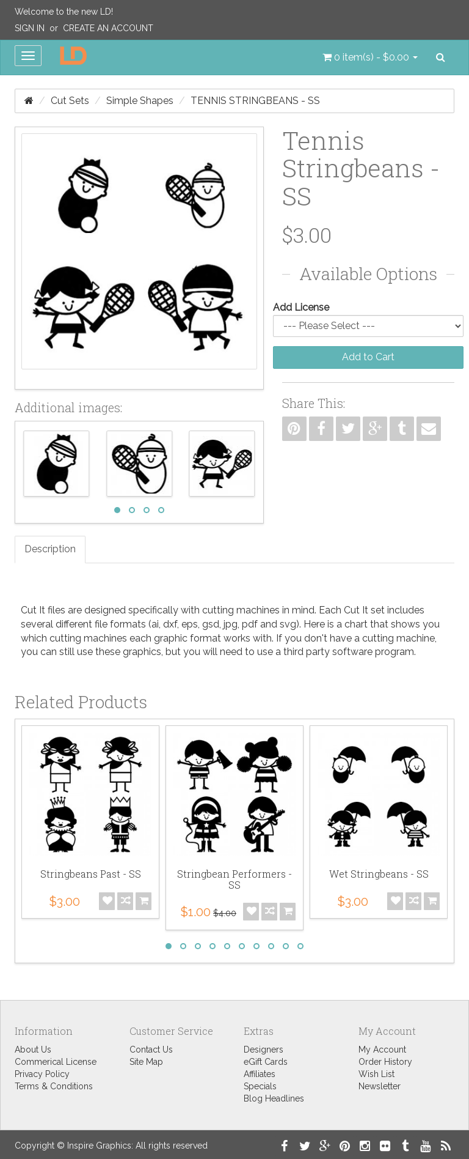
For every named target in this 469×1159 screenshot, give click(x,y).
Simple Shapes (139, 100)
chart (356, 624)
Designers (263, 1049)
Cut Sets (70, 100)
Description (50, 549)
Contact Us (151, 1049)
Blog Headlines (274, 1098)
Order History (385, 1062)
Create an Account (108, 28)
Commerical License (55, 1062)
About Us (33, 1049)
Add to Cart (368, 357)
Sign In (30, 28)
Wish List (376, 1074)
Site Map (146, 1062)
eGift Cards (266, 1062)
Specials (260, 1086)
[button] (370, 57)
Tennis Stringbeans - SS (255, 100)
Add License (301, 307)
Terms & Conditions (54, 1086)
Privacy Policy (42, 1074)
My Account (382, 1049)
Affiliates (259, 1074)
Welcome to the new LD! (64, 12)
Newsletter (379, 1086)
